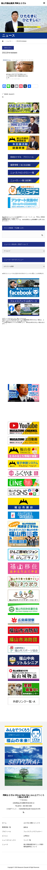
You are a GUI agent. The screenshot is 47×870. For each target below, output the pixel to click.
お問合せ (26, 836)
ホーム (4, 823)
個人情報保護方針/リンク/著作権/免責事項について (33, 845)
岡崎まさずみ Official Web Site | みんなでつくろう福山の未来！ (23, 796)
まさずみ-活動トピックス (32, 823)
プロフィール (6, 831)
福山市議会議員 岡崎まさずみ (13, 3)
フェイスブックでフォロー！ (33, 831)
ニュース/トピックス (9, 840)
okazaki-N (11, 94)
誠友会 (26, 827)
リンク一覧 (27, 840)
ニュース (5, 844)
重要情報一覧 (6, 827)
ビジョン (5, 836)
